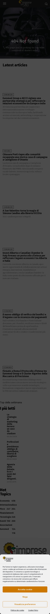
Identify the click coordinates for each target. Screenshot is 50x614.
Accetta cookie (25, 589)
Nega (25, 597)
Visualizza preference (25, 604)
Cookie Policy (33, 610)
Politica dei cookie (17, 610)
